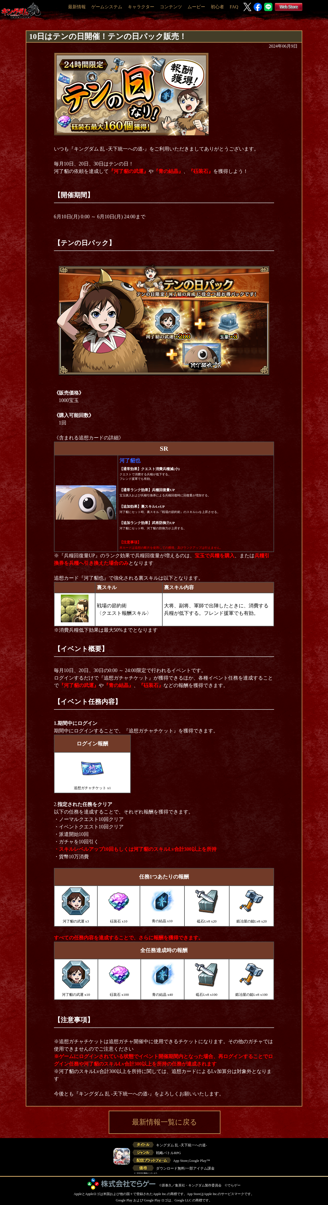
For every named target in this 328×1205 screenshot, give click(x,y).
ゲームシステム (106, 6)
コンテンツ (171, 6)
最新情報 (77, 6)
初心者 (217, 6)
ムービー (196, 6)
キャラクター (141, 6)
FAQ (234, 6)
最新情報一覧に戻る (164, 1122)
